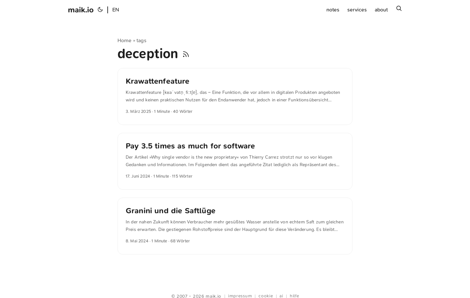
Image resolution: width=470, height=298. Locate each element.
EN (115, 10)
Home (125, 40)
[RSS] (186, 53)
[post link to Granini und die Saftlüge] (235, 226)
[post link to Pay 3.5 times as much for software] (235, 161)
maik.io (81, 9)
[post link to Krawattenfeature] (235, 96)
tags (141, 40)
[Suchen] (399, 10)
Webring (235, 288)
